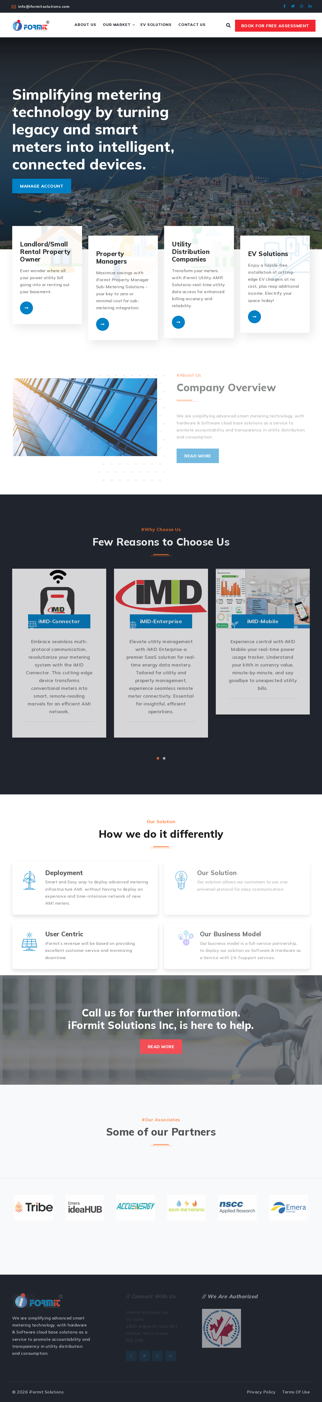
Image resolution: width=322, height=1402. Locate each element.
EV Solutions (156, 24)
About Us (85, 24)
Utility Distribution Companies (191, 251)
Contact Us (192, 24)
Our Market (116, 24)
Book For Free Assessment (275, 25)
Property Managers (111, 257)
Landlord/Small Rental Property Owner (45, 251)
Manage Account (41, 186)
